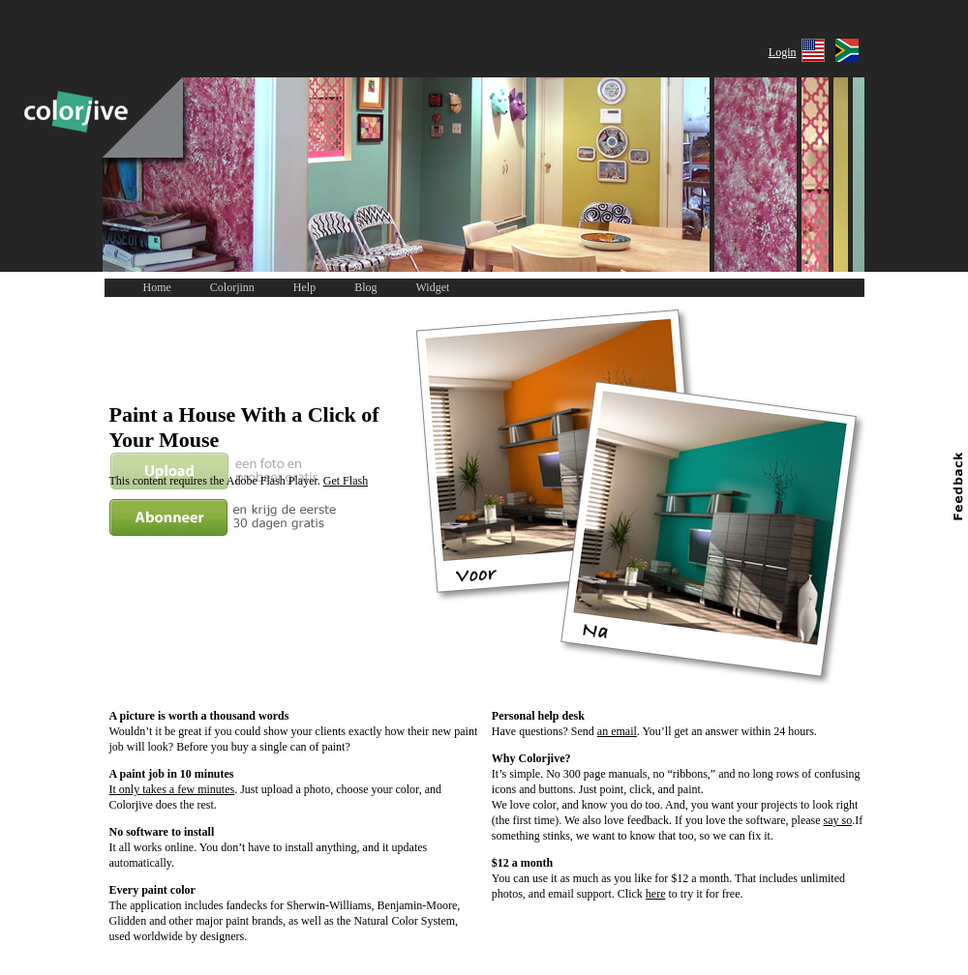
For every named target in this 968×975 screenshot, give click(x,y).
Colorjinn (232, 287)
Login (783, 52)
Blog (365, 287)
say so (838, 820)
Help (304, 287)
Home (157, 287)
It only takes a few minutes (172, 789)
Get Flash (345, 481)
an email (617, 731)
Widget (433, 287)
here (656, 894)
